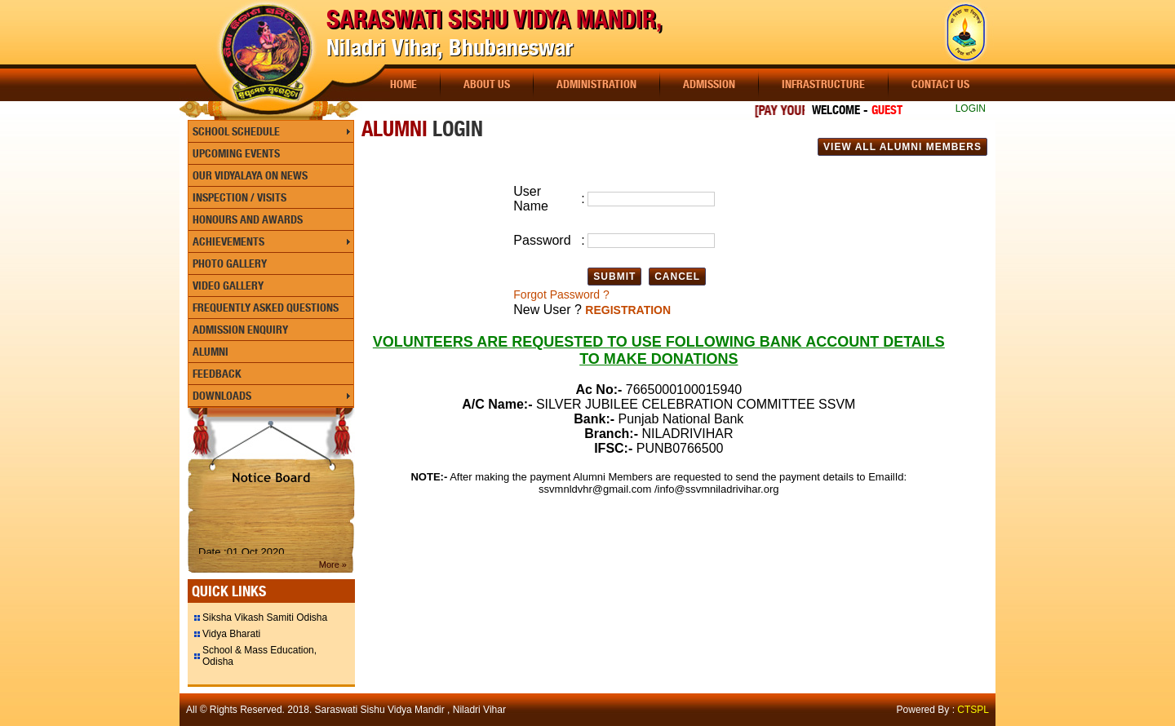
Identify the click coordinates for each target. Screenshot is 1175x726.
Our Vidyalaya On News (250, 175)
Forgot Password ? (561, 294)
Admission (709, 84)
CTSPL (973, 709)
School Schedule (236, 131)
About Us (486, 84)
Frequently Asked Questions (266, 307)
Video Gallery (228, 285)
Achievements (228, 241)
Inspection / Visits (239, 197)
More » (333, 564)
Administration (596, 84)
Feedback (217, 373)
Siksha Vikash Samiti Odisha (264, 617)
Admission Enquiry (240, 329)
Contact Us (940, 84)
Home (403, 84)
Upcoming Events (236, 153)
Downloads (222, 395)
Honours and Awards (248, 219)
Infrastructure (823, 84)
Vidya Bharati (231, 634)
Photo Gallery (230, 263)
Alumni (210, 351)
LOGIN (971, 108)
